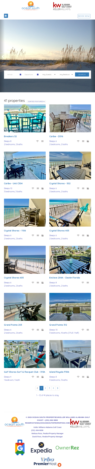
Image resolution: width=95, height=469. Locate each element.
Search (82, 74)
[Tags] (65, 74)
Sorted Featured (36, 101)
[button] (2, 56)
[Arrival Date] (12, 74)
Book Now (84, 16)
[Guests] (48, 74)
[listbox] (47, 56)
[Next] (57, 388)
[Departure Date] (29, 74)
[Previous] (37, 388)
